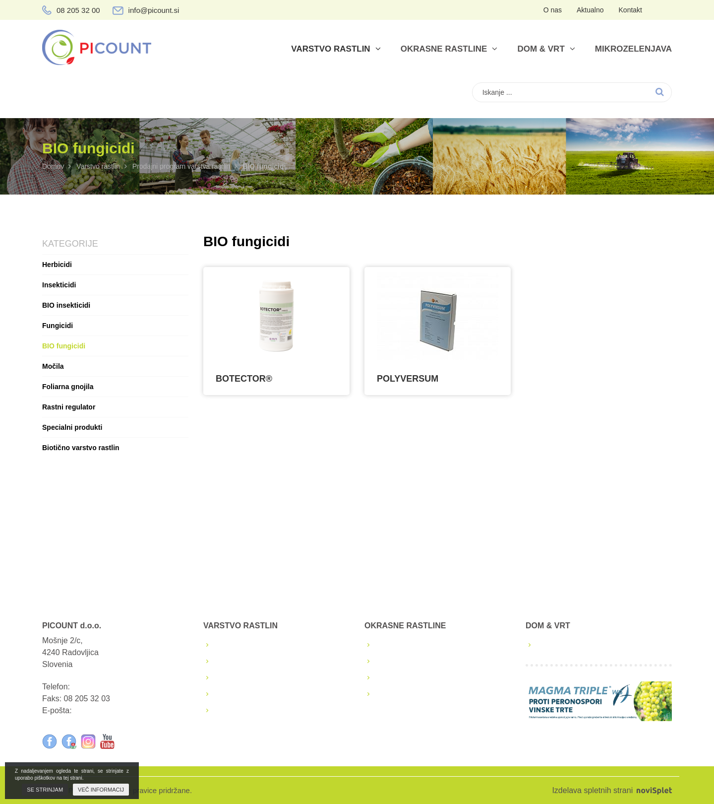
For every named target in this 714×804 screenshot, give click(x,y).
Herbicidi (57, 264)
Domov (53, 166)
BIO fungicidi (63, 346)
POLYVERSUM (407, 379)
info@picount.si (153, 10)
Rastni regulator (68, 407)
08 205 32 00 (78, 10)
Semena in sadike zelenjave (426, 661)
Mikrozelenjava (633, 49)
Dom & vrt (546, 49)
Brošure (229, 677)
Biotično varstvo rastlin (80, 448)
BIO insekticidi (66, 305)
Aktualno (590, 10)
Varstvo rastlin (335, 49)
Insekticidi (59, 285)
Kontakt (630, 10)
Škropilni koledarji (247, 661)
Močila (53, 366)
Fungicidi (57, 326)
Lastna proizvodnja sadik (420, 645)
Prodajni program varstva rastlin (181, 166)
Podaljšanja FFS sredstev (261, 694)
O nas (552, 10)
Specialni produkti (72, 427)
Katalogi (391, 677)
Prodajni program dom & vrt (586, 645)
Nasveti (390, 694)
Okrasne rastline (449, 49)
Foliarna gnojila (67, 387)
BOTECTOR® (244, 379)
